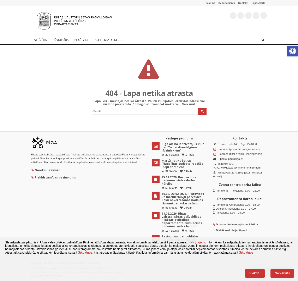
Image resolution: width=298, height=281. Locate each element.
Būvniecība (60, 40)
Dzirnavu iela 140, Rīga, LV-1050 (237, 144)
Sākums (210, 3)
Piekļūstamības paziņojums (53, 177)
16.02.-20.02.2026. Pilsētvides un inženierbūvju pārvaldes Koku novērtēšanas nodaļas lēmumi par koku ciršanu (183, 198)
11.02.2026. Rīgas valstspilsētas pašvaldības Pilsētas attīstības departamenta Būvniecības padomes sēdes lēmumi (182, 219)
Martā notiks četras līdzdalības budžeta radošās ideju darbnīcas (182, 164)
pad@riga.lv (235, 158)
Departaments (226, 3)
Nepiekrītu (282, 273)
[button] (292, 51)
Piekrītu (255, 273)
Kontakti (243, 3)
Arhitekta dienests (108, 40)
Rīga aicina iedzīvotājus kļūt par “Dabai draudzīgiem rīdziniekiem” (183, 147)
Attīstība (40, 40)
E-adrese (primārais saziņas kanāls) (238, 149)
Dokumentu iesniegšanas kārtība (237, 224)
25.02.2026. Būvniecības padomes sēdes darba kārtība (179, 180)
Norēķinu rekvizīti (46, 170)
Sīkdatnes (85, 252)
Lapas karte (258, 3)
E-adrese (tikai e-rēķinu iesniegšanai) (239, 153)
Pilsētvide (81, 40)
